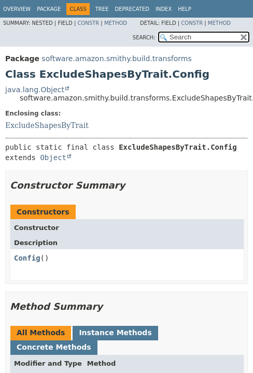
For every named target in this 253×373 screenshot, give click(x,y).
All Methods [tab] (41, 332)
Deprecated (132, 9)
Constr (88, 23)
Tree (102, 9)
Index (164, 9)
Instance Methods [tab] (115, 332)
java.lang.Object (34, 89)
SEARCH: (144, 37)
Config (27, 258)
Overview (17, 9)
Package (49, 9)
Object (53, 157)
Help (184, 9)
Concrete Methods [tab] (54, 347)
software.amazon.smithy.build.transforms (116, 58)
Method (115, 23)
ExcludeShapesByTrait (47, 125)
